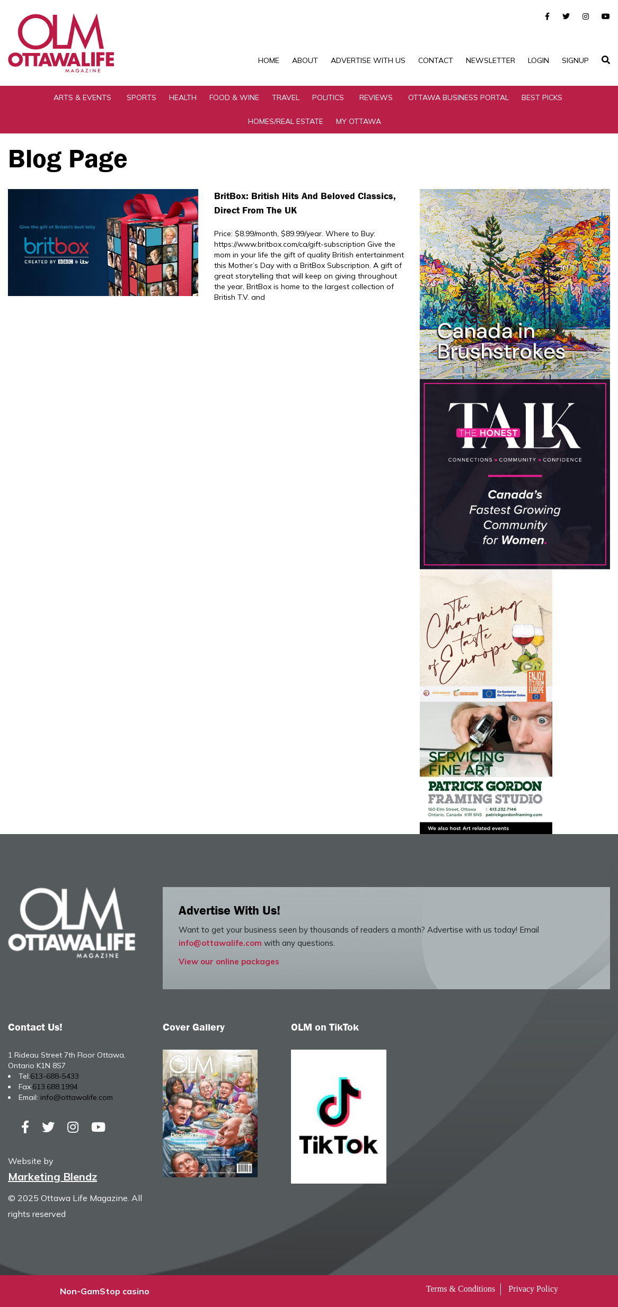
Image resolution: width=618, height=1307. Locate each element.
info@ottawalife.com (220, 943)
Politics (328, 97)
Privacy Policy (533, 1288)
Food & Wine (234, 97)
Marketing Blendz (52, 1176)
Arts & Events (82, 97)
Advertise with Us (368, 60)
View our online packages (229, 961)
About (305, 60)
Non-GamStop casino (104, 1291)
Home (268, 60)
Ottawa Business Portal (458, 97)
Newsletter (490, 60)
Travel (285, 97)
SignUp (575, 60)
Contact (435, 60)
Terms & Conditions (460, 1288)
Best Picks (542, 97)
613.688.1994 (55, 1086)
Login (538, 60)
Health (183, 97)
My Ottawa (358, 121)
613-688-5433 (54, 1076)
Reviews (376, 97)
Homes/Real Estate (285, 121)
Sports (141, 97)
